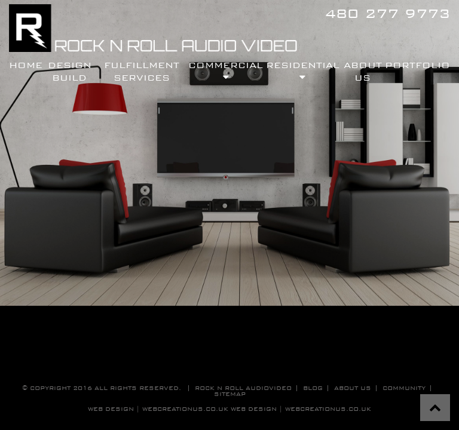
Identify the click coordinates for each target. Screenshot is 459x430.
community (404, 388)
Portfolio (417, 65)
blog (313, 388)
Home (25, 65)
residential (302, 71)
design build (69, 71)
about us (352, 388)
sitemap (230, 394)
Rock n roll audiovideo (243, 388)
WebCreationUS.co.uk (328, 409)
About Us (363, 71)
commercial (225, 71)
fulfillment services (141, 71)
